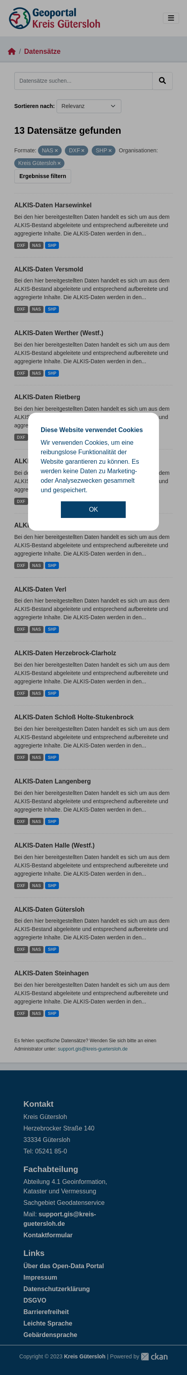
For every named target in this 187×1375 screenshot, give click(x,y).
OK (93, 509)
